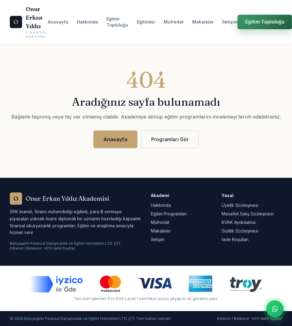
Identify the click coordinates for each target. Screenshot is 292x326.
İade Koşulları (235, 239)
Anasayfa (58, 21)
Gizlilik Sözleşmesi (240, 230)
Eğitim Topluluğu (117, 21)
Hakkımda (87, 21)
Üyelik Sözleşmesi (240, 205)
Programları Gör (170, 139)
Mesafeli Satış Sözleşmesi (248, 213)
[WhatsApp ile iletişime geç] (274, 308)
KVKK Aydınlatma (239, 222)
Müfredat (174, 21)
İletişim (230, 21)
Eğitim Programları (169, 213)
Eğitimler (146, 21)
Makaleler (203, 21)
